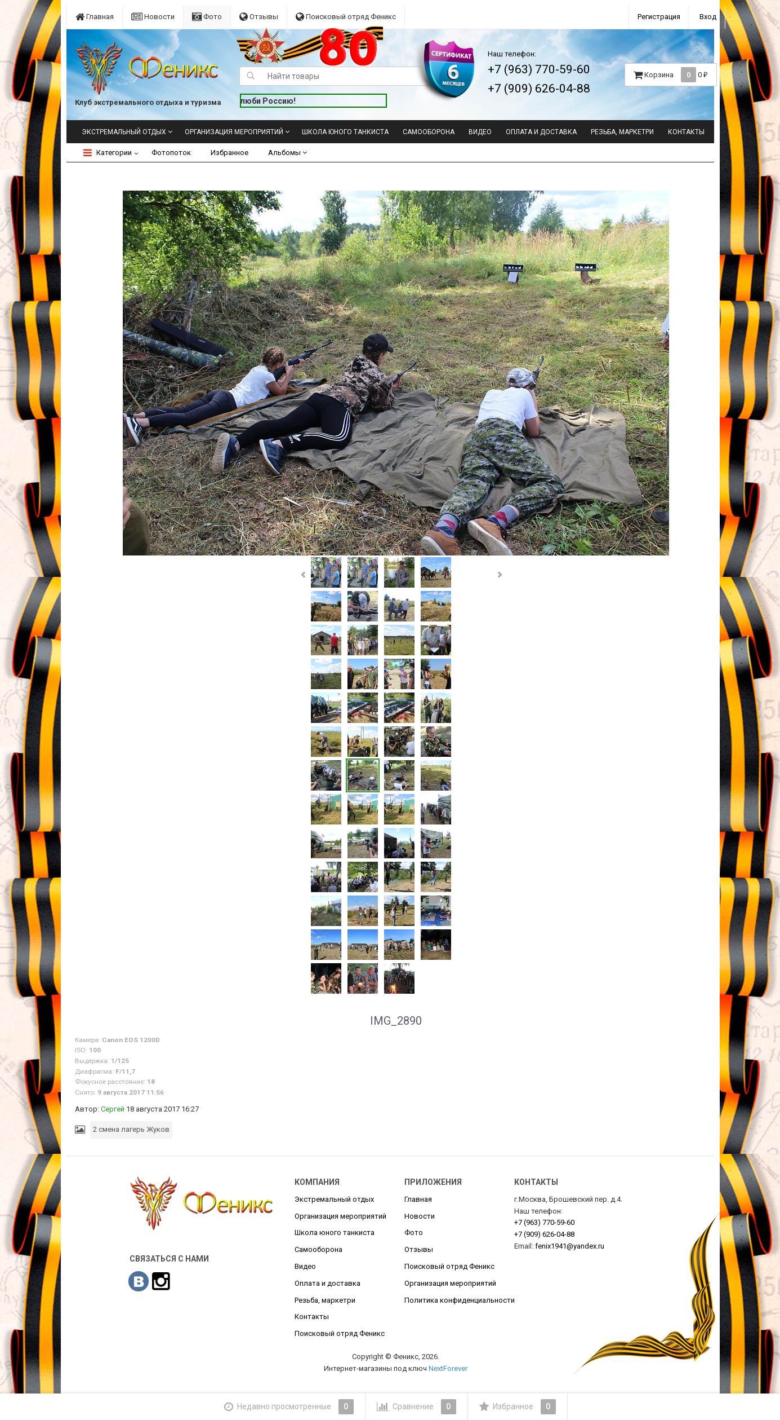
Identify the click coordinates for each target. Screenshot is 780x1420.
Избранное (229, 152)
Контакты (686, 132)
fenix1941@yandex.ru (569, 1246)
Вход (707, 16)
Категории (107, 152)
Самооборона (428, 132)
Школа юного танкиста (345, 132)
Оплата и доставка (541, 132)
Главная (94, 16)
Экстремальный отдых (124, 132)
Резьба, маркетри (622, 132)
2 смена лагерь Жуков (131, 1129)
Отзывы (258, 16)
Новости (153, 16)
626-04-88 (544, 1234)
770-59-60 (544, 1222)
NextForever (448, 1368)
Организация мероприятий (234, 132)
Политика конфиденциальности (459, 1300)
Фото (207, 16)
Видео (480, 132)
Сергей (112, 1109)
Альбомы (287, 152)
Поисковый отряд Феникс (346, 16)
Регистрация (659, 16)
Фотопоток (171, 152)
